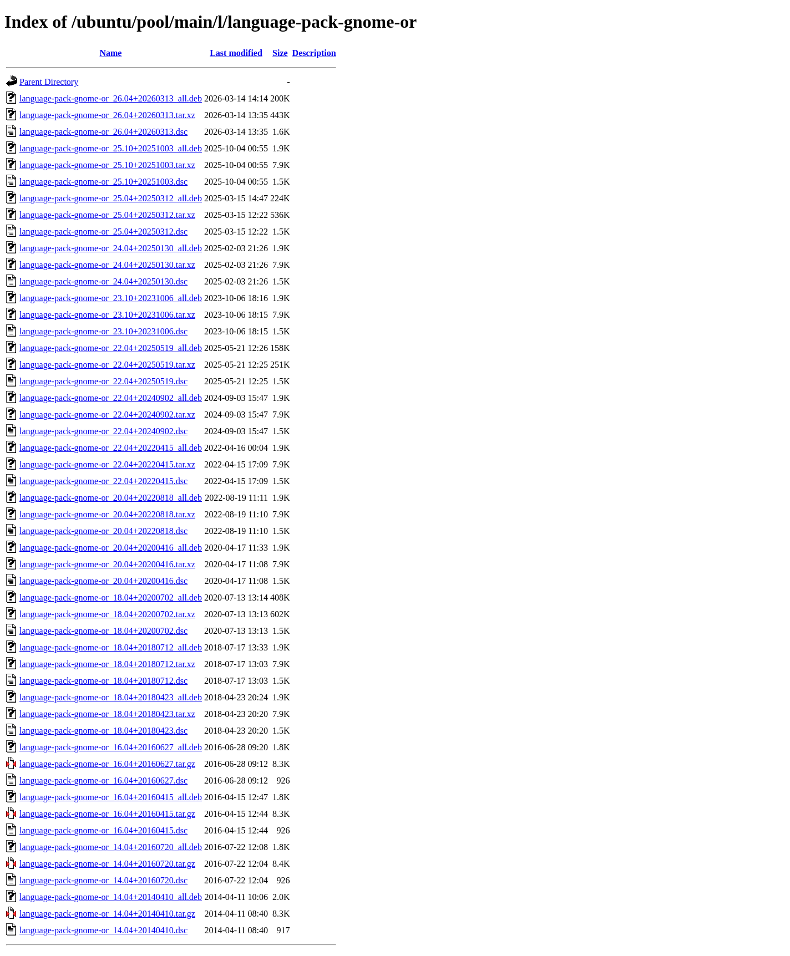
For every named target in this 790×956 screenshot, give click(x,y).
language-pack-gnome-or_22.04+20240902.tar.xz (107, 414)
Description (314, 53)
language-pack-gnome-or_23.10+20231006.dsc (103, 331)
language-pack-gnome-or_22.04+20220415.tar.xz (107, 464)
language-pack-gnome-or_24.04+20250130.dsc (103, 281)
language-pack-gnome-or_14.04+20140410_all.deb (110, 897)
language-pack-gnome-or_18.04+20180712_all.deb (110, 647)
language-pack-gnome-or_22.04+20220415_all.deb (110, 447)
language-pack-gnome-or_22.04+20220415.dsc (103, 481)
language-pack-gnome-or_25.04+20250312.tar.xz (107, 215)
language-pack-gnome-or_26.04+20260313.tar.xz (107, 115)
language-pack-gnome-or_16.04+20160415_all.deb (110, 797)
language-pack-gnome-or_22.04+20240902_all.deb (110, 398)
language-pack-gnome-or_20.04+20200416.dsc (103, 581)
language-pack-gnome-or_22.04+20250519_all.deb (110, 348)
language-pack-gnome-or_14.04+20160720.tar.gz (107, 863)
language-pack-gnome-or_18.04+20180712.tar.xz (107, 664)
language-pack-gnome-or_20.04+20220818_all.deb (110, 497)
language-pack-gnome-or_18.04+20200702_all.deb (110, 597)
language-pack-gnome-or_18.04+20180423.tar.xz (107, 714)
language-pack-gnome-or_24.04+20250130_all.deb (110, 248)
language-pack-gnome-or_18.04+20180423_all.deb (110, 697)
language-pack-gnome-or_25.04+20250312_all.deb (110, 198)
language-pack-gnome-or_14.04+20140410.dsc (103, 930)
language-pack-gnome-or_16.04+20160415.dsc (103, 830)
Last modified (236, 53)
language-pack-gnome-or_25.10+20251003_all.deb (110, 148)
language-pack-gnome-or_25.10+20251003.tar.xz (107, 165)
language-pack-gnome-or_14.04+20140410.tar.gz (107, 913)
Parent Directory (48, 82)
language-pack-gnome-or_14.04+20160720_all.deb (110, 847)
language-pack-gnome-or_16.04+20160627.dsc (103, 780)
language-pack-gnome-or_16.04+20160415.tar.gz (107, 813)
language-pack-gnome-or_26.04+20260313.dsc (103, 131)
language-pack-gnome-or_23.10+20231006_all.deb (110, 298)
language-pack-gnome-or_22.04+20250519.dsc (103, 381)
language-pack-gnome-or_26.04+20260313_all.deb (110, 98)
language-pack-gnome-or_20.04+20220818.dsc (103, 531)
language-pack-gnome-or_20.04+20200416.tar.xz (107, 564)
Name (110, 53)
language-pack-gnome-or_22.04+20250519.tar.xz (107, 364)
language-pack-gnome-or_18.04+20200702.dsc (103, 630)
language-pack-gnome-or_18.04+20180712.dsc (103, 680)
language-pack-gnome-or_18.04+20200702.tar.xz (107, 614)
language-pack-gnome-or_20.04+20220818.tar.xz (107, 514)
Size (280, 53)
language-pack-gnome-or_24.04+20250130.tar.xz (107, 264)
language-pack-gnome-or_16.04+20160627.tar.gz (107, 764)
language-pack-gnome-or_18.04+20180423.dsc (103, 730)
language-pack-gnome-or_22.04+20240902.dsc (103, 431)
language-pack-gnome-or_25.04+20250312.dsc (103, 231)
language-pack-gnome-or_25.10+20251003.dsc (103, 181)
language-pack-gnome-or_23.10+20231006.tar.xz (107, 314)
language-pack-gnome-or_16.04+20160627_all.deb (110, 747)
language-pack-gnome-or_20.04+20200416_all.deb (110, 547)
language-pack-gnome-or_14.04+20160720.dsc (103, 880)
